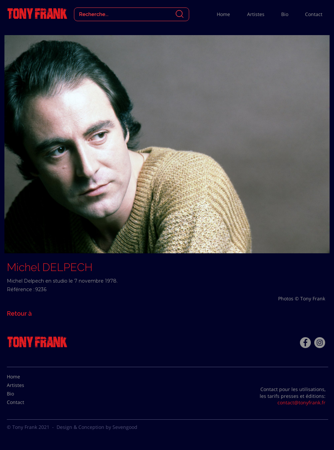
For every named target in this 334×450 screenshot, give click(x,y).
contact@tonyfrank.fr (301, 402)
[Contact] (24, 402)
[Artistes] (24, 385)
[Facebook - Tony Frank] (305, 342)
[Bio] (24, 393)
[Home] (24, 376)
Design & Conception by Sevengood (97, 427)
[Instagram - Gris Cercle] (319, 342)
